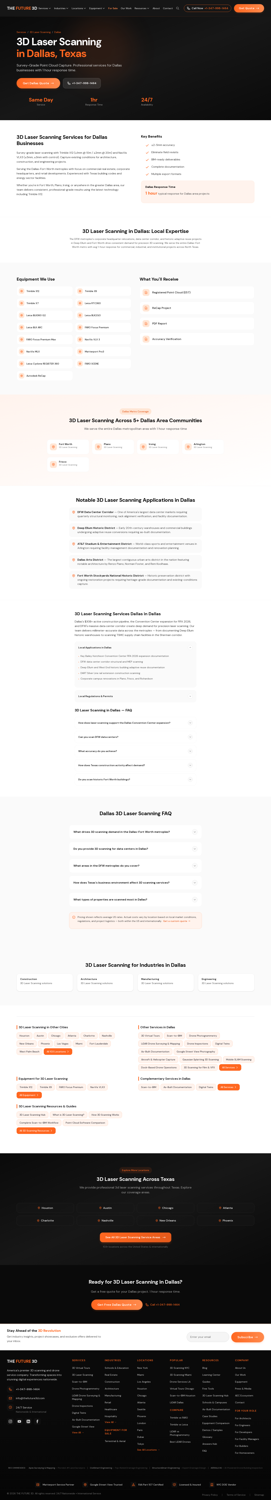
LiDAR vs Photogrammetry (180, 1433)
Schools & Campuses (214, 1402)
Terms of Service (236, 1494)
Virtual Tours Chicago (182, 1388)
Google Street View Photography (196, 1051)
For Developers (243, 1432)
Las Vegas (62, 1043)
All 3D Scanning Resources (36, 1130)
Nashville (107, 1035)
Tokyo (140, 1443)
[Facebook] (37, 1421)
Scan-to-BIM (174, 1035)
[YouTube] (19, 1421)
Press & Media (243, 1388)
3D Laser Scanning (40, 32)
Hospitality (111, 1416)
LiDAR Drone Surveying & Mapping (160, 1043)
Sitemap (259, 1494)
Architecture (112, 1388)
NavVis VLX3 (97, 1087)
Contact (168, 8)
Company (242, 1360)
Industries (61, 8)
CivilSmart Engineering (118, 1468)
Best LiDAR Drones (180, 1441)
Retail (108, 1402)
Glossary (207, 1437)
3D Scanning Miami (180, 1374)
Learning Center (211, 1374)
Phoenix (45, 1043)
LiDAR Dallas (177, 1402)
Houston (24, 1035)
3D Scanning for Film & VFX (199, 1067)
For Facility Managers (247, 1439)
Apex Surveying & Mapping (57, 1468)
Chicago (55, 1035)
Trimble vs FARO (179, 1417)
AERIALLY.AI (237, 1468)
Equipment (97, 8)
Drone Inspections (197, 1043)
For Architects (243, 1418)
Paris (140, 1430)
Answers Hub (209, 1443)
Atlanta (72, 1035)
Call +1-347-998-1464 (162, 1305)
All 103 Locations (58, 1051)
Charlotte (89, 1035)
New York (142, 1367)
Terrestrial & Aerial (115, 1441)
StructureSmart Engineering (179, 1468)
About (156, 8)
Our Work (126, 8)
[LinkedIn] (28, 1421)
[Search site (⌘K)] (177, 8)
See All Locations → (148, 1449)
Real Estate (111, 1374)
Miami (79, 1043)
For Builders (241, 1446)
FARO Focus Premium (71, 1087)
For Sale (113, 8)
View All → (78, 1432)
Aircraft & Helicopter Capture (158, 1059)
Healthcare (111, 1409)
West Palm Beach (29, 1051)
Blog (204, 1367)
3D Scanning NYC (179, 1367)
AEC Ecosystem (244, 1395)
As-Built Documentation (155, 1051)
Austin (40, 1035)
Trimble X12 (26, 1087)
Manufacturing (113, 1395)
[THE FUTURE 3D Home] (22, 8)
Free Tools (208, 1388)
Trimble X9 (46, 1087)
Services (45, 8)
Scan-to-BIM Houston (182, 1395)
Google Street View (83, 1426)
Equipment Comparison (216, 1423)
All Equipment (29, 1095)
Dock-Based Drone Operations (159, 1067)
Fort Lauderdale (99, 1043)
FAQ (204, 1450)
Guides (206, 1381)
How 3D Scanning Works (105, 1114)
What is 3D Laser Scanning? (68, 1114)
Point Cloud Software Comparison (85, 1122)
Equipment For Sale (116, 1432)
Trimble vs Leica (179, 1424)
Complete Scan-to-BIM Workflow (39, 1122)
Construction (112, 1381)
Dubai (140, 1437)
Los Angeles (144, 1381)
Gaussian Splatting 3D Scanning (201, 1059)
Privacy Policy (210, 1494)
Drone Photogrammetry (203, 1035)
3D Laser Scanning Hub (32, 1114)
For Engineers (242, 1425)
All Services (230, 1067)
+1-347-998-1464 (81, 83)
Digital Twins (222, 1043)
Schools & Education (117, 1367)
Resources (142, 8)
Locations (79, 8)
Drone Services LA (180, 1381)
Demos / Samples (212, 1430)
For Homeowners (244, 1452)
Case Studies (209, 1416)
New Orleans (27, 1043)
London (141, 1423)
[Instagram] (10, 1421)
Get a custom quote (176, 921)
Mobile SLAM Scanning (238, 1059)
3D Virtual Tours (150, 1035)
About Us (240, 1367)
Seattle (141, 1409)
